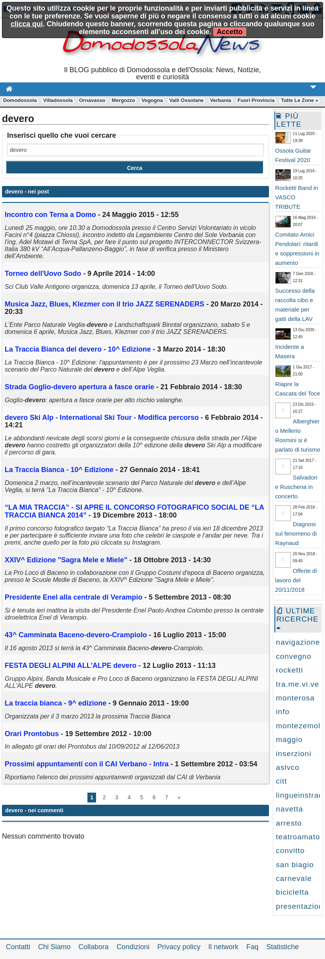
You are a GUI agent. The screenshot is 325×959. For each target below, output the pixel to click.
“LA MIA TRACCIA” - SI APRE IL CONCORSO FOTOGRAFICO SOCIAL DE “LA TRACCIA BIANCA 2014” (134, 511)
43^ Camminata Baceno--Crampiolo (76, 635)
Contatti (18, 947)
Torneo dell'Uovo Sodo (43, 273)
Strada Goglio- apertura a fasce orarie (79, 387)
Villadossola (58, 100)
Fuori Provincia (256, 100)
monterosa (295, 698)
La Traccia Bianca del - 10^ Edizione (78, 349)
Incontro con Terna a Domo (50, 215)
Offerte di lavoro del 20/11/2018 (296, 580)
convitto (290, 850)
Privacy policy (178, 947)
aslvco (288, 767)
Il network (223, 947)
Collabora (93, 947)
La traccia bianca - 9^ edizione (56, 703)
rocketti (289, 670)
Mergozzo (123, 100)
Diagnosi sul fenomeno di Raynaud (296, 533)
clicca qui (27, 24)
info (283, 711)
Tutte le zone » (299, 100)
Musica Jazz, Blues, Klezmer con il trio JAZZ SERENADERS (104, 304)
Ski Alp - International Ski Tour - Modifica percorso (102, 417)
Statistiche (282, 947)
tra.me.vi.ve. (298, 684)
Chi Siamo (54, 947)
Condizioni (132, 947)
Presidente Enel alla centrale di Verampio (73, 597)
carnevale (294, 878)
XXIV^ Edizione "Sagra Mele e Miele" (66, 560)
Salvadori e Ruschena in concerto (296, 487)
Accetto (230, 32)
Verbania (220, 100)
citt (281, 781)
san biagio (295, 865)
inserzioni (293, 753)
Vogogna (152, 100)
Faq (252, 947)
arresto (289, 823)
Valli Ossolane (186, 100)
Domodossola (20, 100)
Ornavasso (92, 100)
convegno (293, 656)
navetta (289, 809)
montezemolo (300, 726)
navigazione (298, 642)
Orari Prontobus (32, 734)
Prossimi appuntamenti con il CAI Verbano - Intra (87, 764)
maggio (289, 739)
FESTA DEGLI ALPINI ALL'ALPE (70, 665)
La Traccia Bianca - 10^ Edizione (59, 470)
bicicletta (292, 892)
